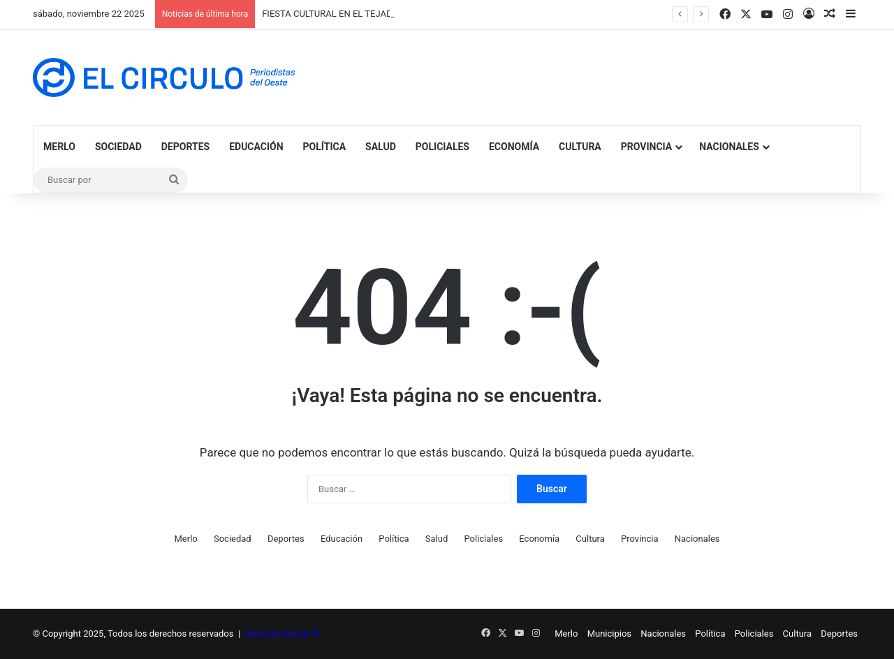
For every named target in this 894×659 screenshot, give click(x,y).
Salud (380, 146)
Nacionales (729, 146)
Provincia (646, 146)
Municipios (609, 633)
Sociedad (118, 146)
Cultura (580, 146)
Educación (256, 146)
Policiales (442, 146)
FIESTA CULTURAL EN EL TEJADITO (334, 13)
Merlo (59, 146)
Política (324, 146)
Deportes (185, 146)
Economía (514, 146)
